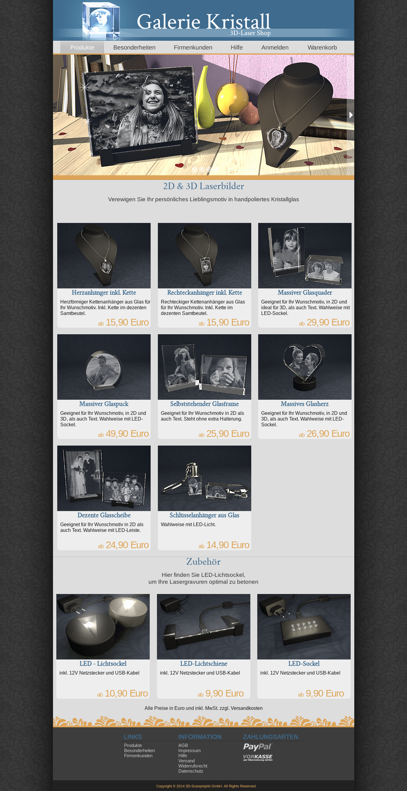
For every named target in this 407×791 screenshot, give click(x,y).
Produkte (133, 745)
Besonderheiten (139, 750)
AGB (183, 745)
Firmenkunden (138, 755)
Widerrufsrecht (192, 765)
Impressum (189, 750)
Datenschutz (190, 771)
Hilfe (182, 755)
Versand (186, 760)
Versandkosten (247, 708)
